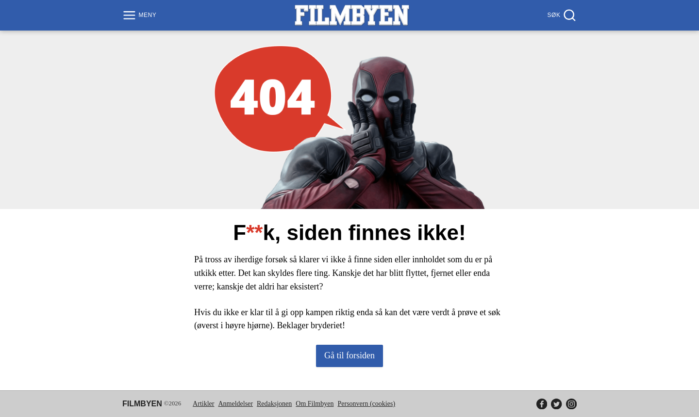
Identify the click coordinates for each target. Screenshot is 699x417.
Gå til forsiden (349, 355)
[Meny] (140, 15)
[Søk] (560, 15)
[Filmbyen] (352, 15)
